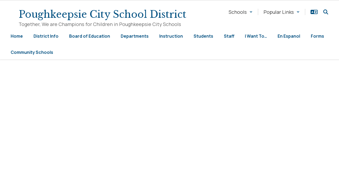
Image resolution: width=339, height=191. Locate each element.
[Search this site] (325, 12)
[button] (241, 12)
